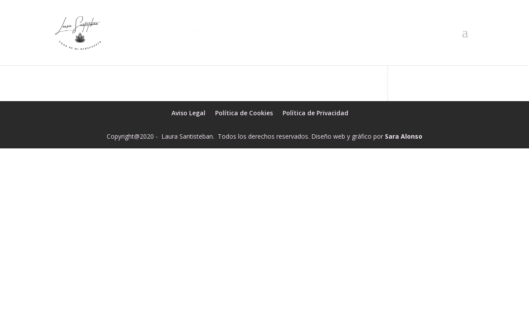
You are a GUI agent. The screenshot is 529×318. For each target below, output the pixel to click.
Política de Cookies (244, 113)
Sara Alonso (403, 136)
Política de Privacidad (315, 113)
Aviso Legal (188, 113)
